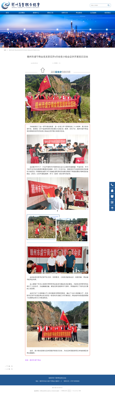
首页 (5, 50)
